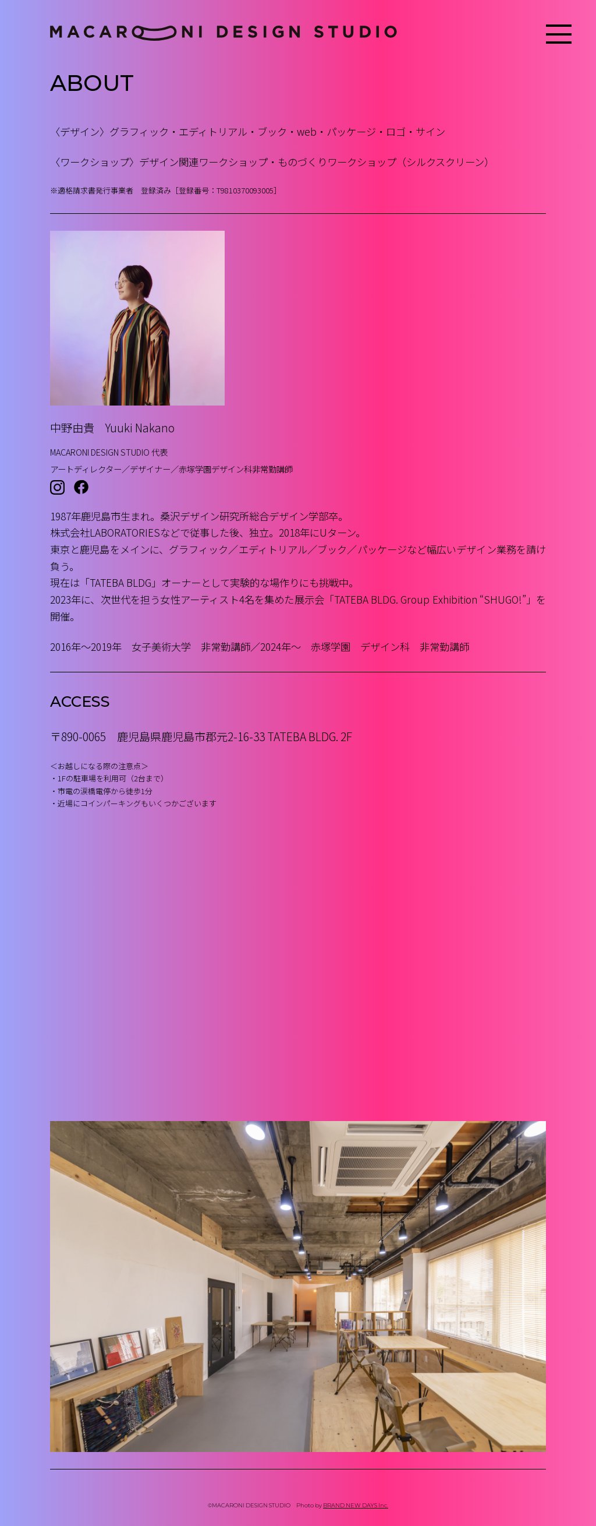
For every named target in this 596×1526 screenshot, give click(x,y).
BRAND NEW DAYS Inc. (355, 1505)
